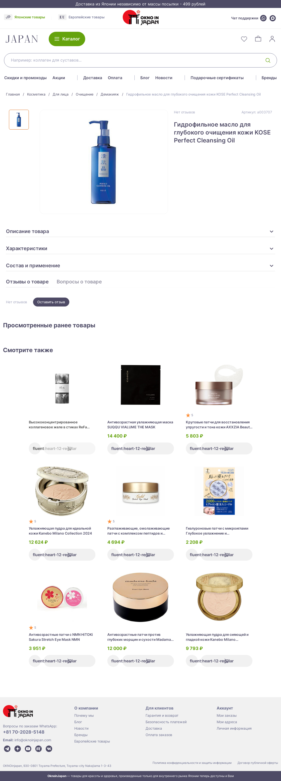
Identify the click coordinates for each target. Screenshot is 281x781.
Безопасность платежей (166, 722)
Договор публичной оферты (258, 763)
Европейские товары (92, 741)
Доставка (92, 77)
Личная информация (234, 728)
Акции (58, 77)
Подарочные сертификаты (217, 77)
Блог (145, 77)
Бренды (269, 77)
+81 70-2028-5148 (23, 732)
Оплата (115, 77)
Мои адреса (227, 722)
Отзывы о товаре (27, 282)
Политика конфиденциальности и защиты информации (192, 763)
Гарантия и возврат (162, 715)
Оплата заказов (159, 735)
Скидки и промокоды (25, 77)
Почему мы (84, 715)
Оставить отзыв (51, 302)
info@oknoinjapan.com (32, 740)
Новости (163, 77)
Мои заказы (227, 715)
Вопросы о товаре (79, 282)
